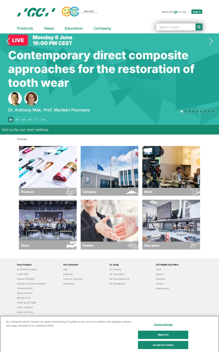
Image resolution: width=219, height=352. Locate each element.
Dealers (160, 274)
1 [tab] (183, 112)
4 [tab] (194, 112)
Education (161, 278)
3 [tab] (190, 112)
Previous (8, 41)
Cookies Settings (163, 327)
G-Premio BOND (25, 288)
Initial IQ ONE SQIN (26, 302)
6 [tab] (202, 112)
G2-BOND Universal (27, 269)
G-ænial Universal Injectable (31, 283)
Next (211, 41)
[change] (182, 11)
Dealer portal (162, 288)
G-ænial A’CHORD (26, 278)
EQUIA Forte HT (25, 293)
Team (158, 269)
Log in (197, 11)
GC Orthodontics (118, 283)
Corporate (68, 274)
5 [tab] (198, 112)
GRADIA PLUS (24, 297)
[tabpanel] (109, 83)
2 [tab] (186, 112)
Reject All (163, 337)
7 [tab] (206, 112)
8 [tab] (210, 112)
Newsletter (68, 283)
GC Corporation (117, 274)
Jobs (65, 269)
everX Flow (22, 316)
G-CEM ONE (22, 274)
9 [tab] (214, 112)
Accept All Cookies (163, 347)
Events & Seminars (72, 278)
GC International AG (120, 278)
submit (199, 27)
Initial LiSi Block (25, 307)
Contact (160, 283)
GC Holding (115, 269)
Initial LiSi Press (25, 312)
